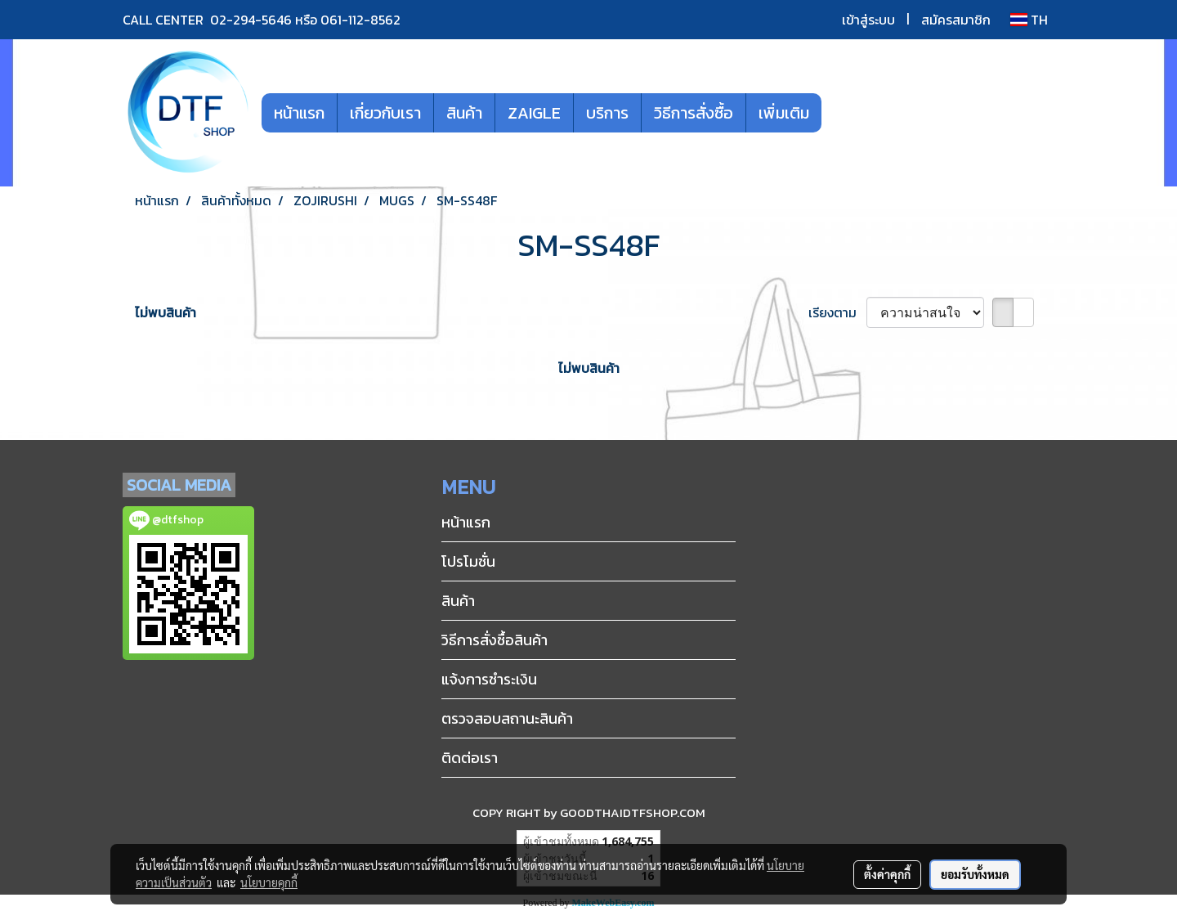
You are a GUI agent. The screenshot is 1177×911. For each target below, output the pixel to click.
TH (1029, 19)
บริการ (607, 113)
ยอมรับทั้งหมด (975, 874)
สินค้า (464, 113)
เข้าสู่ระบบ (868, 19)
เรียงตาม (837, 312)
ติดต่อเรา (469, 758)
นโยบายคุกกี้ (269, 882)
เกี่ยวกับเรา (385, 113)
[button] (846, 112)
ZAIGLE (534, 113)
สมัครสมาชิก (956, 19)
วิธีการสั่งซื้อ (693, 113)
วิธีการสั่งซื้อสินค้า (494, 640)
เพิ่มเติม (784, 113)
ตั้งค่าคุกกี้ (887, 874)
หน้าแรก (299, 113)
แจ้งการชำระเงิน (489, 679)
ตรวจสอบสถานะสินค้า (507, 718)
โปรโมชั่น (468, 561)
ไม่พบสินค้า (165, 312)
